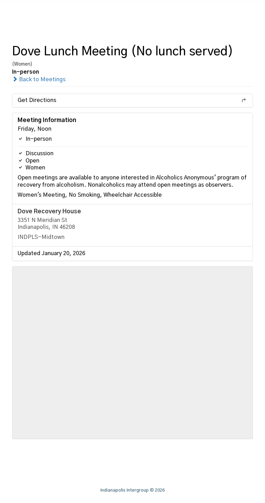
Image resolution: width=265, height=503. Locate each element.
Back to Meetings (39, 79)
